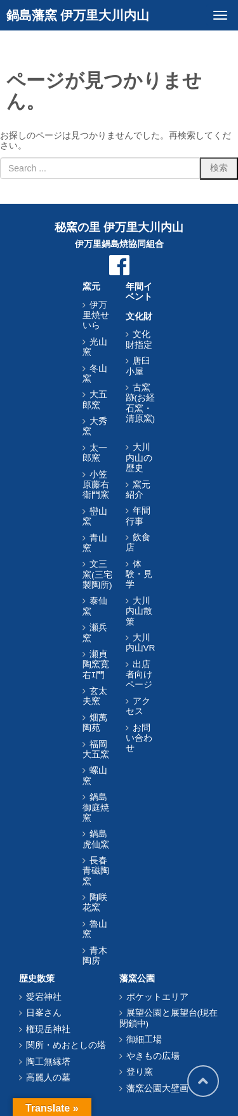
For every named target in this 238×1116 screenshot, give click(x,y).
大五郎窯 (95, 399)
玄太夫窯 (95, 696)
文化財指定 (139, 339)
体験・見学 (139, 574)
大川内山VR (140, 643)
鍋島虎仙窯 (96, 839)
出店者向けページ (139, 675)
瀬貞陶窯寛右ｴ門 (96, 664)
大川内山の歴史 (139, 457)
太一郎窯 (95, 453)
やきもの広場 (153, 1056)
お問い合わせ (139, 738)
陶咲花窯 (95, 902)
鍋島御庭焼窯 (96, 807)
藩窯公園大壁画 (157, 1088)
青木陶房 (95, 956)
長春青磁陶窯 (96, 871)
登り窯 (139, 1072)
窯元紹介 (138, 490)
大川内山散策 (139, 611)
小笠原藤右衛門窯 (96, 485)
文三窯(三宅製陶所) (97, 574)
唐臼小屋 (138, 366)
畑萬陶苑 (95, 723)
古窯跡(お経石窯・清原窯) (140, 403)
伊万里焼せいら (96, 315)
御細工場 (144, 1039)
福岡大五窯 (96, 749)
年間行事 (138, 516)
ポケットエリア (157, 997)
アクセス (138, 706)
